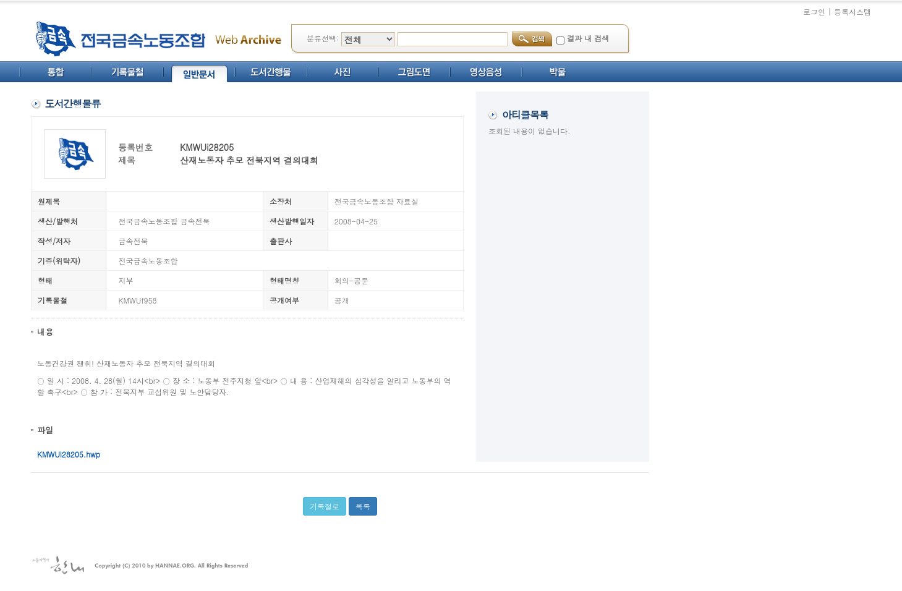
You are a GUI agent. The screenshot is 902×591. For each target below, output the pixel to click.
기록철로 (324, 506)
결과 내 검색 (588, 38)
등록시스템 (852, 11)
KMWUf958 (138, 300)
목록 (362, 506)
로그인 (814, 11)
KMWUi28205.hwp (68, 454)
